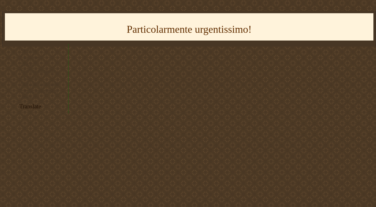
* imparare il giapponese (40, 84)
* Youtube (28, 51)
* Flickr (26, 64)
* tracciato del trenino (37, 71)
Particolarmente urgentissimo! (189, 29)
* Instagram (29, 57)
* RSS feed (29, 77)
